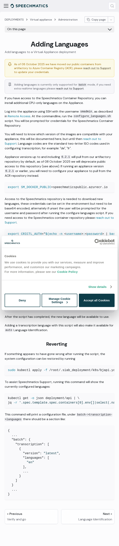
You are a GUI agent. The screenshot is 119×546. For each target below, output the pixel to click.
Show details (97, 286)
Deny (22, 300)
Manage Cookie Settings (59, 300)
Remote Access (19, 116)
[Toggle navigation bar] (6, 6)
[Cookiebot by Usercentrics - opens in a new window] (97, 242)
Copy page (96, 19)
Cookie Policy (67, 271)
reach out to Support (97, 68)
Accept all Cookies (97, 300)
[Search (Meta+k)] (112, 6)
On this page (16, 29)
